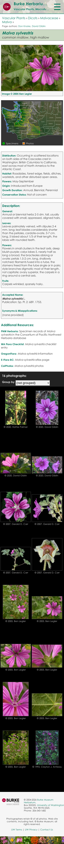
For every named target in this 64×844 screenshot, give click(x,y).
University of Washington (50, 805)
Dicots (32, 18)
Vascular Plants (13, 18)
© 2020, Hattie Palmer (16, 427)
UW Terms (16, 829)
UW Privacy (31, 829)
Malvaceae (49, 18)
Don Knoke (24, 26)
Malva (7, 22)
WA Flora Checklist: (12, 344)
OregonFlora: (9, 353)
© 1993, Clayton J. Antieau (47, 766)
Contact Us (46, 829)
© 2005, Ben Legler (15, 621)
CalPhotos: (7, 365)
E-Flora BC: (7, 359)
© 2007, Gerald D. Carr (15, 524)
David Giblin (39, 26)
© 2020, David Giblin (47, 427)
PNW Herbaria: (10, 331)
